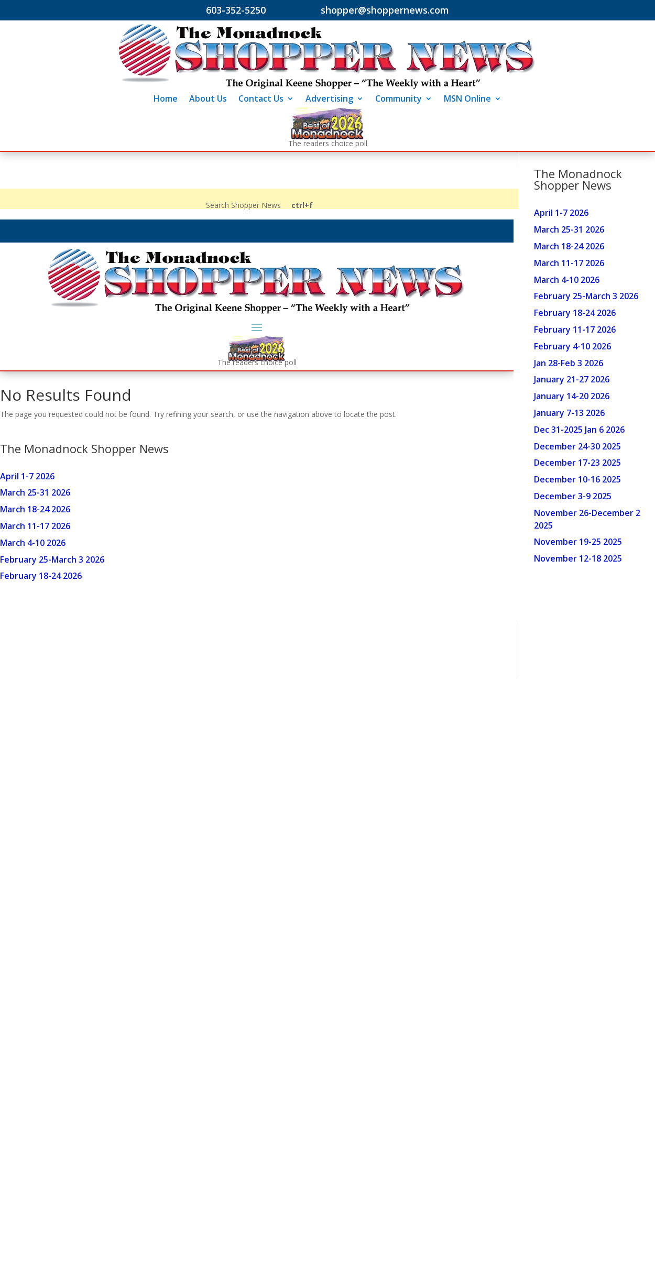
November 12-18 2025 (578, 558)
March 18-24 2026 (569, 246)
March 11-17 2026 (569, 263)
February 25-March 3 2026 (586, 296)
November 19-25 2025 (578, 541)
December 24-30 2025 (577, 446)
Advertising (329, 99)
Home (166, 99)
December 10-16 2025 (577, 479)
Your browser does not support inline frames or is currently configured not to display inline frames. (257, 402)
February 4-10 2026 (572, 346)
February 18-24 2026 (575, 312)
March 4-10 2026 (566, 279)
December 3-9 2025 (573, 496)
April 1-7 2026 (561, 212)
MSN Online (467, 99)
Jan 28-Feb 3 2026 (568, 363)
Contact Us (260, 99)
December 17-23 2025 (577, 462)
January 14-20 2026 (571, 396)
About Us (208, 99)
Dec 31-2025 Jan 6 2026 (579, 429)
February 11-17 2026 (575, 329)
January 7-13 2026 (569, 413)
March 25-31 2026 (569, 229)
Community (398, 99)
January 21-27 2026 (571, 379)
